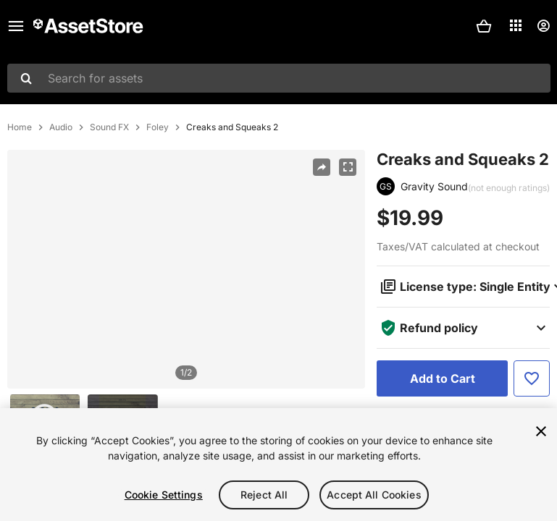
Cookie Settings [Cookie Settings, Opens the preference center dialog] (164, 494)
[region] (186, 269)
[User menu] (543, 26)
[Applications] (515, 25)
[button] (484, 26)
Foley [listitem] (157, 127)
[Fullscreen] (347, 167)
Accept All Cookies (374, 494)
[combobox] (278, 78)
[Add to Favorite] (532, 378)
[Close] (541, 431)
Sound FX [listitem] (109, 127)
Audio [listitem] (60, 127)
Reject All (264, 494)
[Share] (321, 167)
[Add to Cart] (442, 378)
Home (19, 127)
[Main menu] (15, 26)
